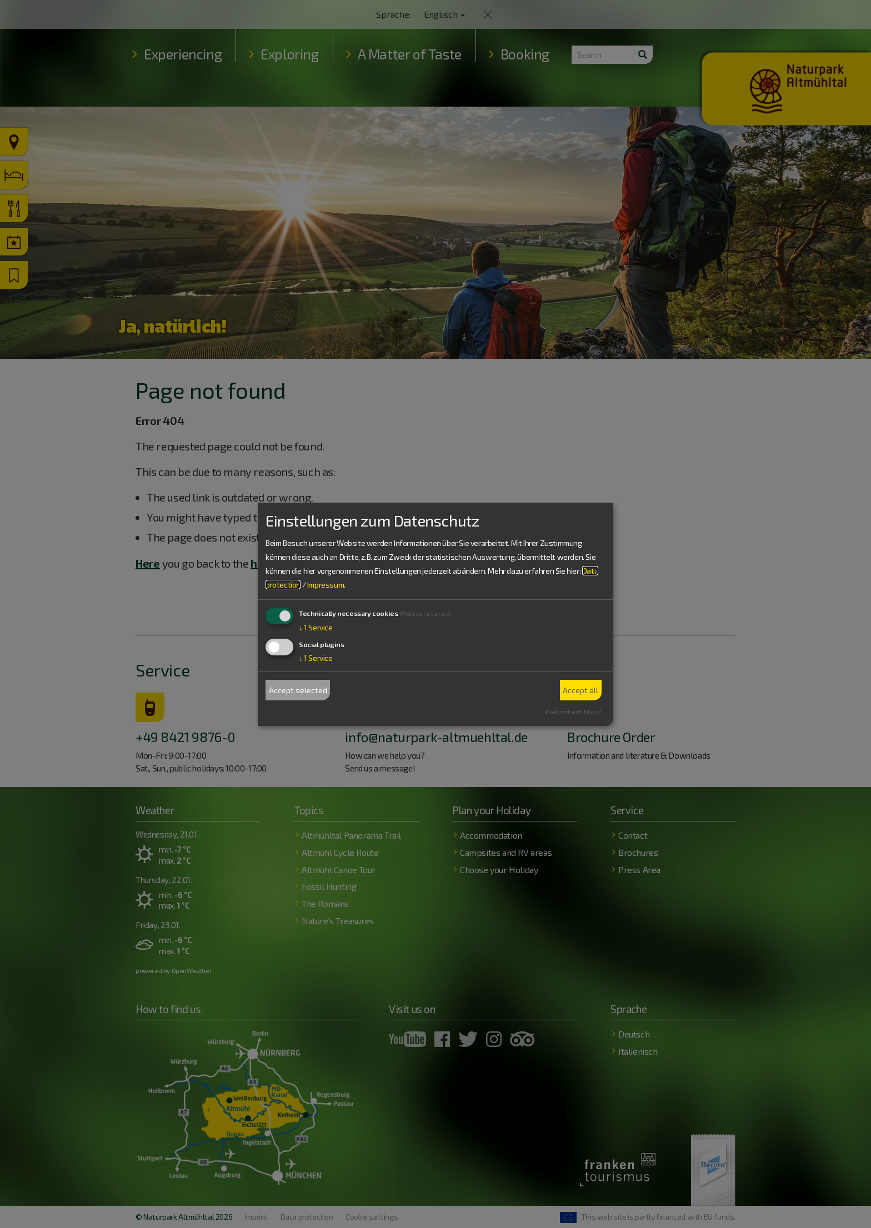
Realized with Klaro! (572, 711)
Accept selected (298, 690)
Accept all (580, 690)
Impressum (325, 584)
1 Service (316, 627)
